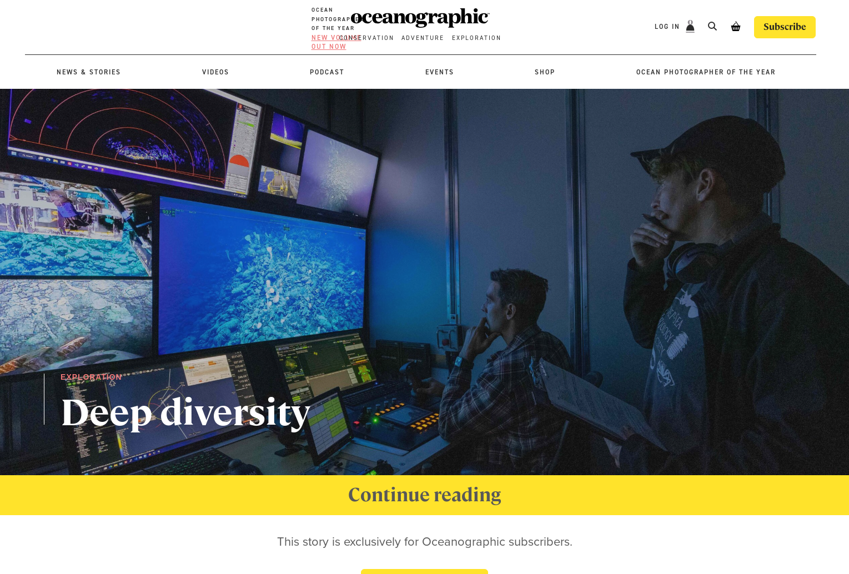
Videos (215, 72)
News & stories (89, 72)
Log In (669, 26)
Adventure (422, 38)
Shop (545, 72)
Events (439, 72)
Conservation (366, 38)
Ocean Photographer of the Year (706, 72)
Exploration (476, 38)
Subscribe (784, 27)
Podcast (327, 72)
